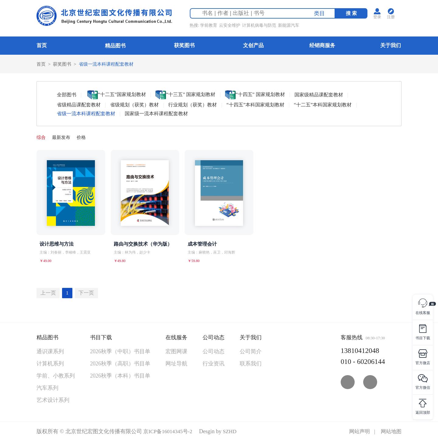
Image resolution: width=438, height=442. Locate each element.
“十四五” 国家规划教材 (255, 95)
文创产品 (253, 45)
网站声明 (358, 432)
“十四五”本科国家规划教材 (255, 105)
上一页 (49, 294)
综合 (41, 137)
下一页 (90, 294)
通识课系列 (50, 352)
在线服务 (176, 338)
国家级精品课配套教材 (318, 95)
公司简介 (251, 352)
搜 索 (353, 14)
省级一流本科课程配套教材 (110, 64)
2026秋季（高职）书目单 (120, 364)
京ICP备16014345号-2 (169, 432)
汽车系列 (47, 389)
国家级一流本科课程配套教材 (156, 113)
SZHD (232, 432)
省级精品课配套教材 (79, 105)
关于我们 (390, 45)
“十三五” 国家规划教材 (185, 95)
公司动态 (213, 338)
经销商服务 (322, 45)
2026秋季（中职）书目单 (120, 352)
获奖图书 (184, 45)
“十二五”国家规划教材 (116, 95)
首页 (41, 45)
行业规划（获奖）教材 (192, 105)
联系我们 (251, 364)
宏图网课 (176, 352)
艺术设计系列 (52, 401)
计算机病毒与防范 (261, 26)
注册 (394, 18)
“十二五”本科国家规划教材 (323, 105)
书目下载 (101, 338)
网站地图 (390, 432)
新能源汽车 (290, 26)
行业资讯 (213, 364)
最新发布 (62, 137)
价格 (84, 137)
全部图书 (66, 95)
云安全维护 (231, 26)
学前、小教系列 (55, 377)
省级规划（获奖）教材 (134, 105)
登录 (379, 18)
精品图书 (115, 46)
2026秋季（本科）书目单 (120, 377)
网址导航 (176, 364)
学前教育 (210, 26)
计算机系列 (50, 364)
